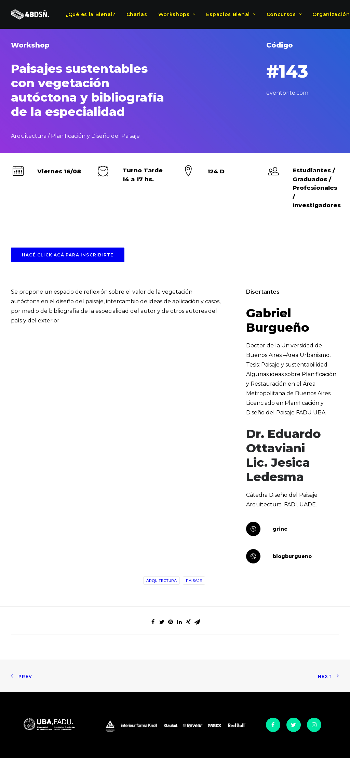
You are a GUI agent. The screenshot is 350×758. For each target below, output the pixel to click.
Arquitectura (161, 580)
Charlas (136, 14)
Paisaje (194, 580)
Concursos (284, 14)
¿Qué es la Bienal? (91, 14)
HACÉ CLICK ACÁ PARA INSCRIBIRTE (67, 254)
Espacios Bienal (230, 14)
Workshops (177, 14)
